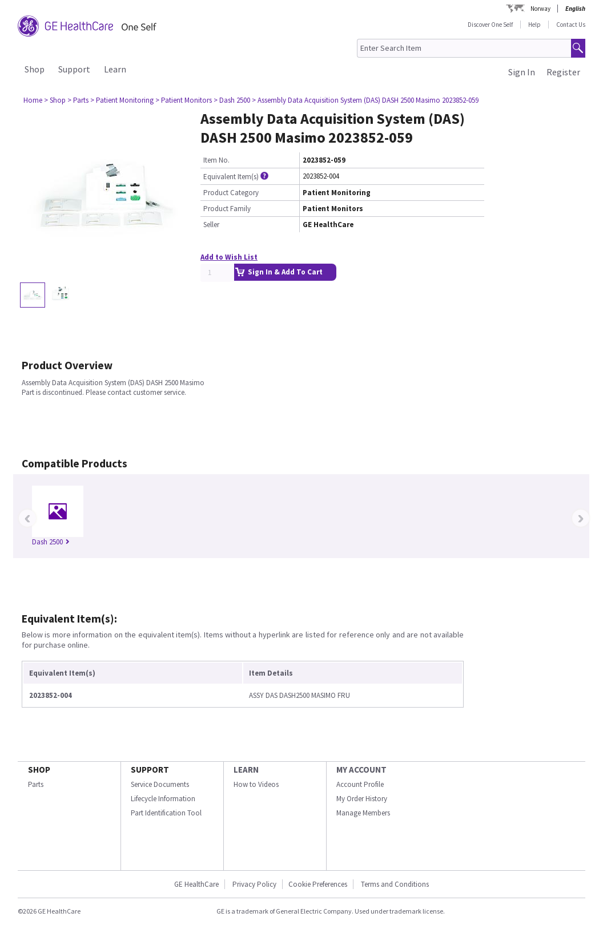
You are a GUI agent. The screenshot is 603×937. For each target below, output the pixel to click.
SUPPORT (150, 769)
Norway (540, 9)
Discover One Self (490, 25)
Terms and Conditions (395, 884)
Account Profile (360, 784)
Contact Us (570, 25)
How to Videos (256, 784)
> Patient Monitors (183, 100)
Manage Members (363, 813)
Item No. (216, 160)
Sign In (521, 72)
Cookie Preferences (317, 884)
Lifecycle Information (163, 798)
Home (32, 100)
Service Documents (160, 784)
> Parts (78, 100)
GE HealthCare (196, 884)
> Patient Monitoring (122, 100)
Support (74, 69)
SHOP (39, 769)
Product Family (227, 208)
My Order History (361, 798)
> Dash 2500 (232, 100)
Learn (115, 69)
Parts (35, 784)
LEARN (246, 769)
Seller (211, 224)
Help (534, 25)
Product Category (231, 192)
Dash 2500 (51, 542)
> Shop (55, 100)
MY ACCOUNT (361, 769)
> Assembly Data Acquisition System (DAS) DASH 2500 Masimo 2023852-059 (365, 100)
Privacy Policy (253, 884)
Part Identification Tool (166, 813)
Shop (35, 69)
